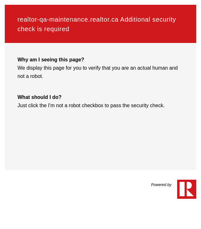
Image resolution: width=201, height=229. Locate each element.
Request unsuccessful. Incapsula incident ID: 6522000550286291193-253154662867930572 (100, 114)
